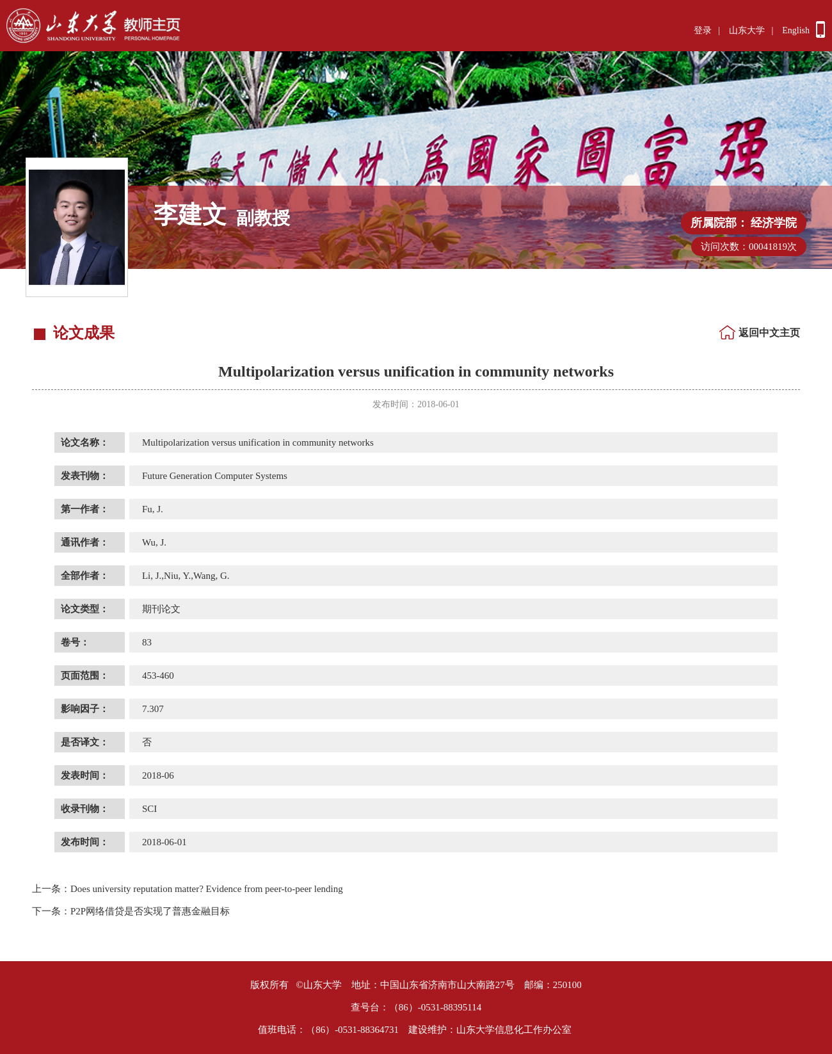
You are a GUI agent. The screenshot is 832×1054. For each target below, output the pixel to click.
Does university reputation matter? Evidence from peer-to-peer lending (187, 889)
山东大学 (747, 30)
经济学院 (774, 222)
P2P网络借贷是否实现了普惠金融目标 (131, 911)
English (796, 30)
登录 (703, 30)
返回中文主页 (769, 332)
